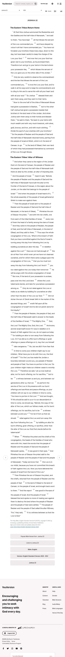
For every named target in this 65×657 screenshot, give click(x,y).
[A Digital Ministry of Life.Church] (32, 627)
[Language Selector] (52, 4)
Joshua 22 (10, 10)
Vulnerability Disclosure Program (11, 643)
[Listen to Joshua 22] (55, 11)
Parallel (48, 11)
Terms (13, 641)
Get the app (44, 3)
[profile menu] (59, 4)
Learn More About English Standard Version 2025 (24, 527)
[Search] (23, 3)
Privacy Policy (6, 641)
